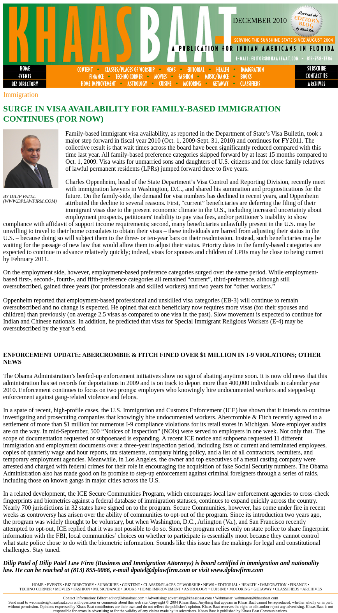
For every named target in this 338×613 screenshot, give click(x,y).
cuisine (218, 589)
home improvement (160, 589)
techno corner (35, 589)
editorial (228, 585)
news (208, 585)
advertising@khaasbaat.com (190, 598)
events (54, 585)
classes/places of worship (171, 585)
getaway (263, 589)
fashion (81, 589)
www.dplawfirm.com (30, 201)
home (37, 585)
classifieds (287, 589)
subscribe (107, 585)
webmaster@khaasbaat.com (256, 598)
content (131, 585)
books (130, 589)
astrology (195, 589)
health (249, 585)
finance (298, 585)
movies (62, 589)
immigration (273, 585)
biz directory (79, 585)
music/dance (106, 589)
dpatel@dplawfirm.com (160, 570)
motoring (239, 589)
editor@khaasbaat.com (126, 598)
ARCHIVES (312, 589)
